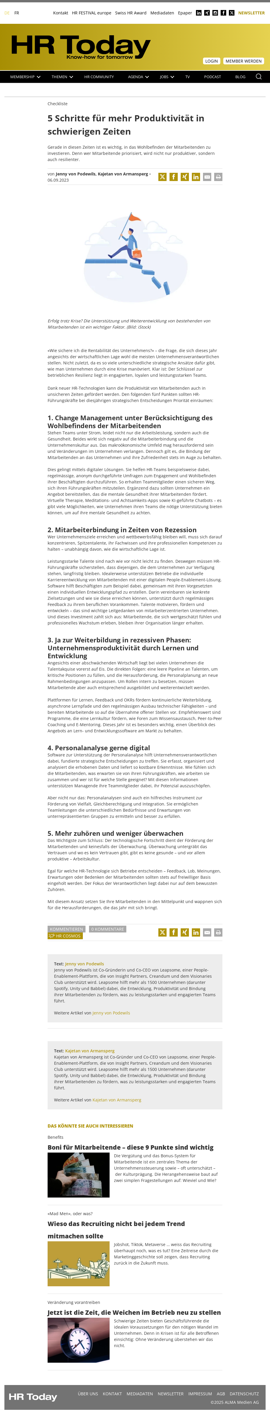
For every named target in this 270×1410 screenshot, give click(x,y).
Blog (240, 76)
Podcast (212, 76)
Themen (62, 76)
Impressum (200, 1393)
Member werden (244, 61)
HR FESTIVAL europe (91, 13)
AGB (221, 1393)
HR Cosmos (68, 936)
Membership (25, 76)
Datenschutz (244, 1393)
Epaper (185, 13)
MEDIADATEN (140, 1393)
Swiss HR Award (131, 13)
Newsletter (251, 12)
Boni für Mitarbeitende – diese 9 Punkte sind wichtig (131, 1147)
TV (187, 76)
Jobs (167, 76)
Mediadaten (162, 13)
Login (211, 61)
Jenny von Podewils (75, 174)
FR (16, 13)
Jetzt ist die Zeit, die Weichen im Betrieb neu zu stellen (134, 1312)
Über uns (88, 1393)
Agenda (138, 76)
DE (7, 13)
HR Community (99, 76)
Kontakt (60, 13)
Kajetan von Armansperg (123, 174)
